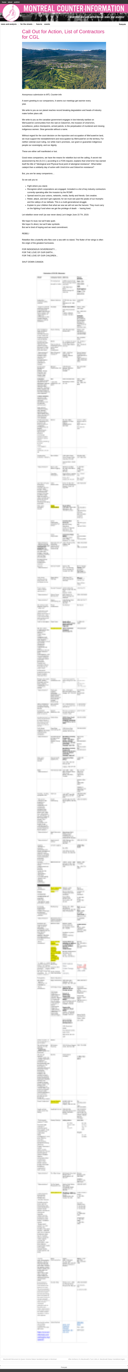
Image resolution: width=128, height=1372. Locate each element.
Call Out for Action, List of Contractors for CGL (63, 34)
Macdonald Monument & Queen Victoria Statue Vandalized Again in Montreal (29, 1359)
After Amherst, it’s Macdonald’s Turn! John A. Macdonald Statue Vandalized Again (97, 1359)
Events (47, 24)
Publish (17, 2)
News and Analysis (10, 24)
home (4, 2)
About (10, 2)
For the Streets (27, 24)
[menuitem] (122, 24)
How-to (39, 24)
